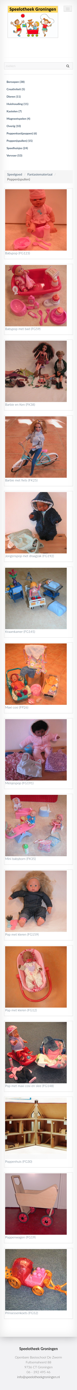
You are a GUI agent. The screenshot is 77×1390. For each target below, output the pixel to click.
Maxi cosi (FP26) (17, 707)
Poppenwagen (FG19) (20, 1237)
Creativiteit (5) (16, 89)
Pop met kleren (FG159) (22, 934)
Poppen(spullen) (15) (20, 140)
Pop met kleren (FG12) (21, 1010)
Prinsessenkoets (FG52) (21, 1313)
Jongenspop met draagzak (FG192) (29, 556)
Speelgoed (14, 174)
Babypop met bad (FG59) (23, 329)
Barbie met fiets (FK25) (21, 480)
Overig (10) (14, 126)
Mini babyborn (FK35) (20, 859)
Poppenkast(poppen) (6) (22, 133)
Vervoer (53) (14, 155)
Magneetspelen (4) (18, 118)
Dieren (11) (14, 96)
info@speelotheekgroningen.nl (38, 1377)
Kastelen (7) (14, 111)
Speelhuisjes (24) (17, 148)
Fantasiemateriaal (39, 174)
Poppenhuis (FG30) (18, 1161)
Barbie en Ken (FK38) (20, 404)
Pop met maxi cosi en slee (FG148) (29, 1086)
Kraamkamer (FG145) (20, 631)
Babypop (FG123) (17, 253)
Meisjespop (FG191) (19, 783)
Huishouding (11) (17, 104)
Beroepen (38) (16, 81)
